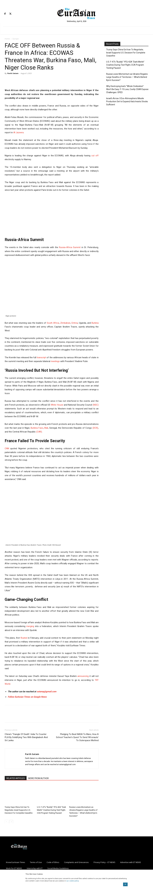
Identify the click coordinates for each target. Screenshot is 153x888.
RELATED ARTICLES (15, 778)
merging (30, 626)
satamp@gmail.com (46, 691)
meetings (55, 361)
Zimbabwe (65, 323)
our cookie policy (72, 881)
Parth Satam (12, 73)
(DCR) (95, 428)
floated (24, 638)
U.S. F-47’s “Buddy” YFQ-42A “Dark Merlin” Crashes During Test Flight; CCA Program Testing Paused (51, 810)
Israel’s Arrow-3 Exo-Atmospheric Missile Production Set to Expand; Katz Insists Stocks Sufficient (127, 101)
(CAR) (39, 431)
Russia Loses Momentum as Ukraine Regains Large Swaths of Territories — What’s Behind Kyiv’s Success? (127, 77)
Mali (46, 428)
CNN (7, 448)
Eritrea (75, 323)
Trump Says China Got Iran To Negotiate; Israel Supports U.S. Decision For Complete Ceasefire (18, 810)
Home (7, 38)
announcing (83, 676)
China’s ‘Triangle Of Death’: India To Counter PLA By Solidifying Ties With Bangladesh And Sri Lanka (26, 737)
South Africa (53, 323)
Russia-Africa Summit (70, 247)
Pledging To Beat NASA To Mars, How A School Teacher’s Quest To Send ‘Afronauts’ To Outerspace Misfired (77, 737)
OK (125, 884)
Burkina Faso (37, 428)
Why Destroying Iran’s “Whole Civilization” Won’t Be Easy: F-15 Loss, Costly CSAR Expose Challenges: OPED (127, 89)
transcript (41, 357)
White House (57, 404)
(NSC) (96, 404)
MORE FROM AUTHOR (38, 778)
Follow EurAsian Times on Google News (27, 697)
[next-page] (11, 821)
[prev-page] (6, 821)
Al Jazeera (18, 132)
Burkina (95, 323)
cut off (95, 155)
